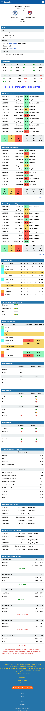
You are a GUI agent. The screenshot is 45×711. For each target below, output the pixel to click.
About (22, 701)
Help (22, 693)
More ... (41, 197)
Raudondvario (13, 43)
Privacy (22, 696)
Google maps (13, 48)
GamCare (22, 683)
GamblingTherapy (22, 680)
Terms (22, 699)
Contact (22, 704)
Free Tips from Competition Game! (22, 87)
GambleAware (22, 677)
